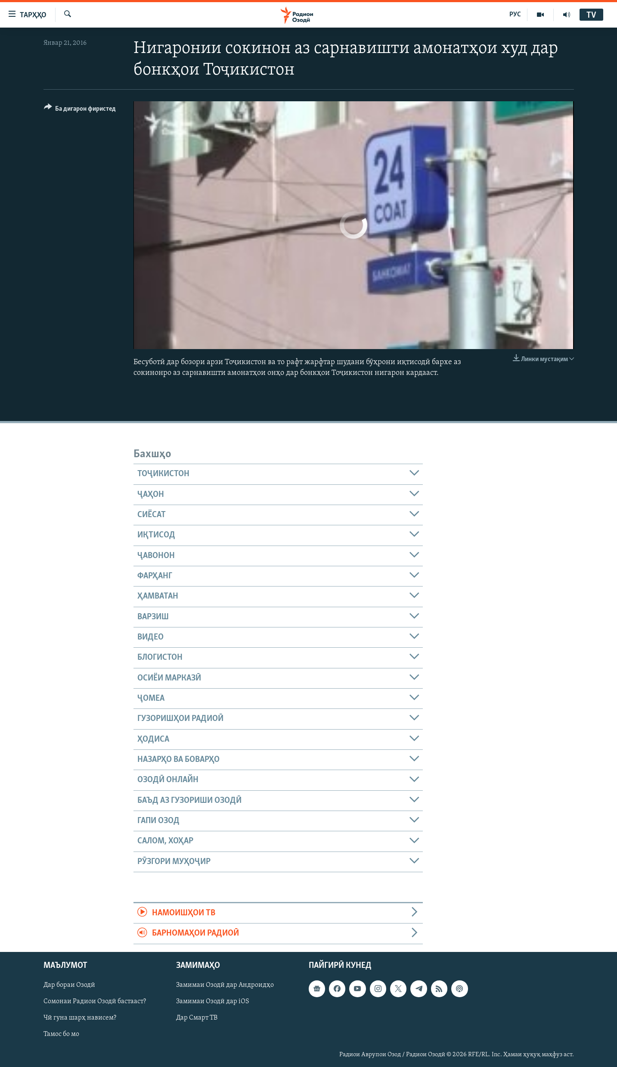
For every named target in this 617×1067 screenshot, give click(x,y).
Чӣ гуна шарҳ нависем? (79, 1017)
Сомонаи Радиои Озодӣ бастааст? (94, 1001)
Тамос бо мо (61, 1034)
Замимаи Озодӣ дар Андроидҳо (225, 985)
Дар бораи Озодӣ (69, 985)
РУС (515, 14)
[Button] (80, 110)
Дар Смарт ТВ (196, 1017)
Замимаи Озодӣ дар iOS (212, 1001)
